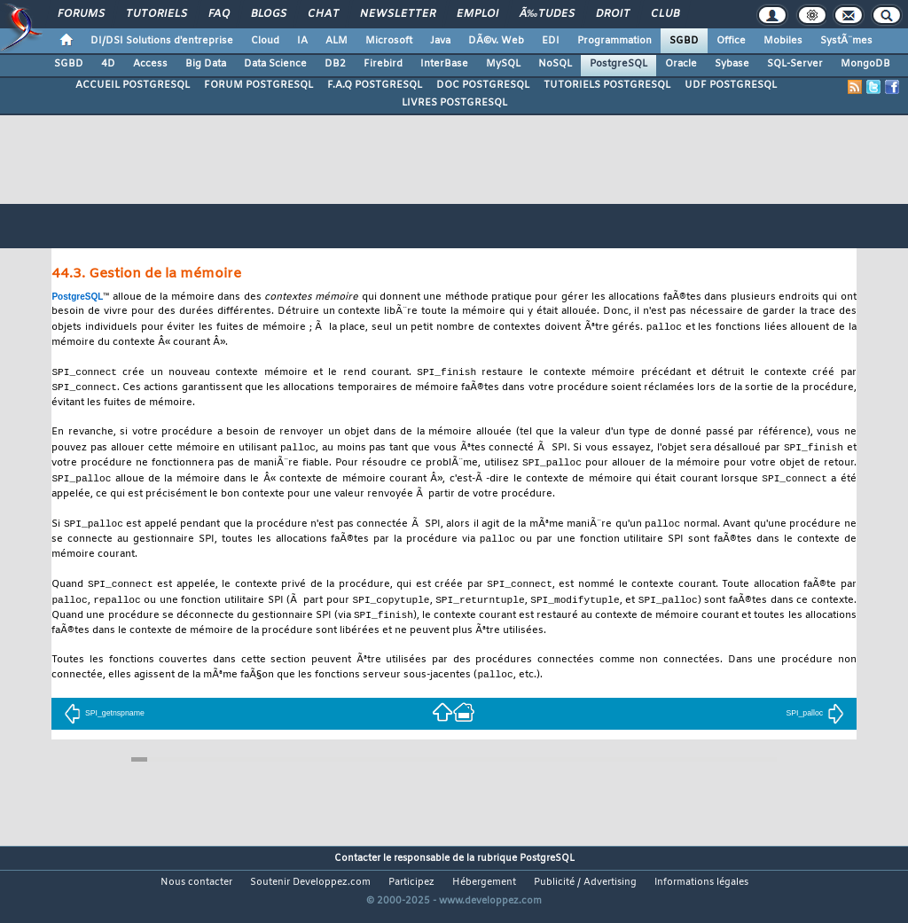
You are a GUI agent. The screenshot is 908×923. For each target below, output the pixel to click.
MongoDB (865, 64)
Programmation (614, 41)
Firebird (383, 64)
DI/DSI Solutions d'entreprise (161, 41)
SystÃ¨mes (846, 41)
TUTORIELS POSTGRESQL (607, 85)
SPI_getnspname (104, 723)
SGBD (684, 41)
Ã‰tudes (547, 14)
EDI (551, 41)
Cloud (265, 41)
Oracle (681, 64)
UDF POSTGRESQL (731, 85)
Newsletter (397, 14)
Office (731, 41)
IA (302, 41)
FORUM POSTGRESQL (258, 85)
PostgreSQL (618, 64)
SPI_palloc (815, 723)
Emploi (477, 14)
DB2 (335, 64)
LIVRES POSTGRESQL (454, 103)
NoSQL (555, 64)
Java (440, 41)
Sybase (732, 64)
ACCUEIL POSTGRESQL (132, 85)
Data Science (275, 64)
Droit (612, 14)
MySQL (503, 64)
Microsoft (388, 41)
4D (108, 64)
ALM (336, 41)
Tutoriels (156, 14)
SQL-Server (795, 64)
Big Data (205, 64)
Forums (81, 14)
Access (150, 64)
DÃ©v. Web (496, 41)
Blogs (268, 14)
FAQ (219, 14)
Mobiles (782, 41)
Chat (323, 14)
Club (665, 14)
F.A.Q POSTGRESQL (374, 85)
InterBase (444, 64)
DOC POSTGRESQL (482, 85)
